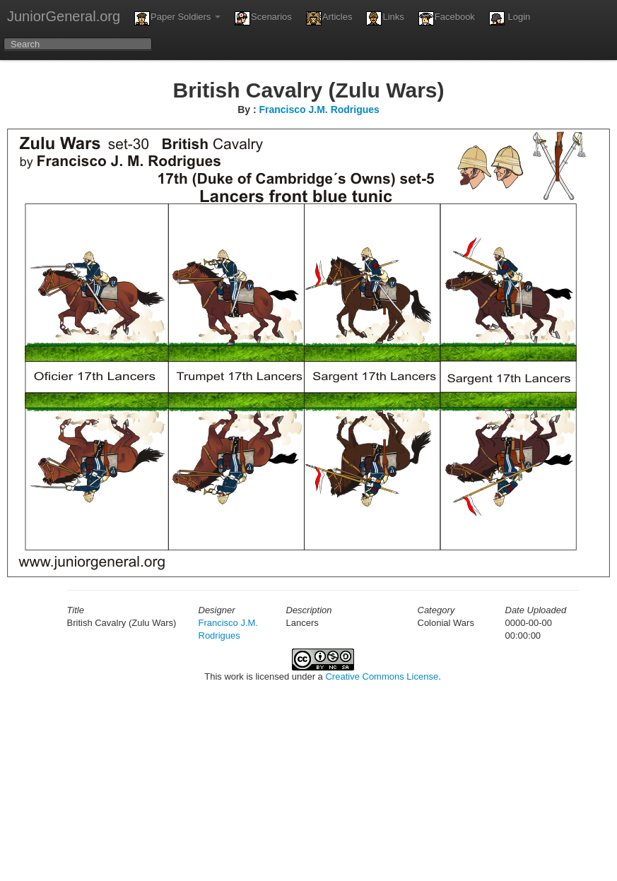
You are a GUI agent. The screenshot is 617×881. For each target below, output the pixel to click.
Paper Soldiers (177, 18)
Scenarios (263, 18)
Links (385, 18)
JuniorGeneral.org (63, 16)
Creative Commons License (381, 676)
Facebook (446, 18)
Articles (329, 18)
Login (509, 18)
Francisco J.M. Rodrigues (319, 109)
